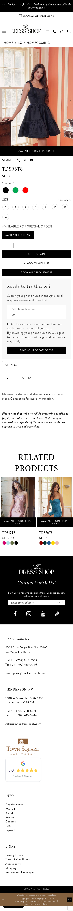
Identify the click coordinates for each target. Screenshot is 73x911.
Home (8, 43)
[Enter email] (36, 607)
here (45, 908)
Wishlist (10, 813)
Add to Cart (36, 255)
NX (20, 43)
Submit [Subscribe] (62, 607)
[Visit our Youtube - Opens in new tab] (43, 618)
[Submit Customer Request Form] (36, 354)
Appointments (14, 809)
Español (10, 835)
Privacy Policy (14, 860)
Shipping (10, 872)
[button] (4, 31)
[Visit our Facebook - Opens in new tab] (15, 618)
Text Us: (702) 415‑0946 (21, 669)
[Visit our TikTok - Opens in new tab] (57, 618)
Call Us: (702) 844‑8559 (21, 665)
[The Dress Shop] (36, 573)
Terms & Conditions (17, 864)
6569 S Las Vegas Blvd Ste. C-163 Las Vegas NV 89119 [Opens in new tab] (26, 654)
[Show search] (69, 32)
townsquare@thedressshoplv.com (25, 677)
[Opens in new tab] (22, 750)
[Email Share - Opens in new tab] (31, 160)
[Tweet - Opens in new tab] (18, 160)
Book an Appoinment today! (54, 4)
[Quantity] (7, 246)
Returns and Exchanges (19, 877)
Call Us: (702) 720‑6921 (20, 715)
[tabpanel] (36, 101)
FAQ (8, 830)
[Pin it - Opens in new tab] (25, 160)
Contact (10, 826)
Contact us (17, 402)
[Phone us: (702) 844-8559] (54, 32)
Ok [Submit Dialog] (69, 904)
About (9, 817)
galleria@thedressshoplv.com (23, 728)
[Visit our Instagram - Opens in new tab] (28, 618)
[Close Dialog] (3, 904)
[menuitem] (4, 31)
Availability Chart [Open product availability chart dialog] (19, 236)
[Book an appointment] (36, 16)
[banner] (26, 29)
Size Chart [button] (64, 200)
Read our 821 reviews (23, 780)
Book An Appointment (36, 275)
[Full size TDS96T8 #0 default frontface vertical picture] (36, 101)
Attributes (13, 369)
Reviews (10, 822)
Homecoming (38, 43)
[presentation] (18, 506)
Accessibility (13, 868)
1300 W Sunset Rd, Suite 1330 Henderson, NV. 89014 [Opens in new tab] (24, 704)
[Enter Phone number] (34, 318)
